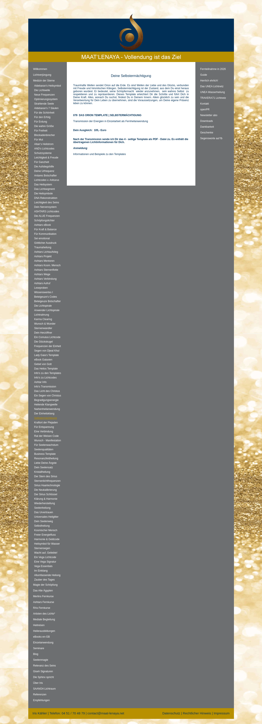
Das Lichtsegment (44, 189)
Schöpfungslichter (44, 220)
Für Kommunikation (45, 233)
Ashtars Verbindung (45, 278)
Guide (203, 74)
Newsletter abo (208, 115)
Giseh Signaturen (43, 671)
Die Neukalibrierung (45, 489)
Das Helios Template (46, 368)
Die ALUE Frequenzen (47, 215)
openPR (205, 109)
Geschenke (206, 132)
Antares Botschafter (45, 175)
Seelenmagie (40, 659)
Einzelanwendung (43, 642)
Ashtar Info (40, 382)
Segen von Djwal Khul (46, 350)
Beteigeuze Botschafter (47, 301)
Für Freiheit (40, 130)
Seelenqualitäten (43, 449)
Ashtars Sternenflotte (46, 269)
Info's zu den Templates (47, 373)
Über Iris (38, 682)
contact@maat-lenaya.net (105, 713)
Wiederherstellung (44, 503)
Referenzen (39, 694)
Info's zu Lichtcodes (45, 377)
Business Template (45, 453)
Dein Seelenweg (43, 521)
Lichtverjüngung (42, 74)
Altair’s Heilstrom (44, 144)
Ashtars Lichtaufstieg (46, 251)
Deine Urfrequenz (44, 171)
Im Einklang (41, 570)
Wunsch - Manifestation (47, 440)
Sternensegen (42, 548)
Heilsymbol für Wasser (47, 543)
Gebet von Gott (43, 364)
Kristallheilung (42, 471)
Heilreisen (39, 625)
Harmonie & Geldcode (47, 539)
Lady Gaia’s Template (46, 355)
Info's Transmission (45, 386)
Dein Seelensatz (43, 467)
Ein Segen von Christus (47, 395)
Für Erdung (40, 121)
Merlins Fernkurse (43, 596)
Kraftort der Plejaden (46, 422)
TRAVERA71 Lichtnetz (213, 97)
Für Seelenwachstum (46, 444)
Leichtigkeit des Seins (46, 202)
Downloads (206, 121)
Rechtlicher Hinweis (197, 713)
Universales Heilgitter (46, 516)
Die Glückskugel (43, 341)
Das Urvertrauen (43, 512)
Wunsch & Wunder (45, 323)
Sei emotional (42, 238)
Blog (35, 654)
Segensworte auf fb (211, 138)
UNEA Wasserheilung (212, 92)
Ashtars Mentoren (44, 260)
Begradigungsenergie (46, 400)
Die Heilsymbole (43, 193)
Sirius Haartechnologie (47, 485)
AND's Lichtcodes (44, 148)
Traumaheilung (42, 247)
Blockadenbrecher (44, 135)
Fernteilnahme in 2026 (213, 69)
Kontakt (204, 103)
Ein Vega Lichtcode (45, 557)
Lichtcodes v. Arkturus (46, 180)
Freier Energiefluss (45, 534)
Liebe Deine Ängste (45, 462)
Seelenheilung (42, 507)
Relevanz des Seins (44, 665)
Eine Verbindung (43, 431)
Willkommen (40, 69)
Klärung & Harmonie (45, 498)
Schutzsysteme (43, 153)
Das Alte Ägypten (43, 590)
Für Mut (38, 139)
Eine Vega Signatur (45, 561)
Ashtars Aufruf (42, 283)
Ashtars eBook (42, 224)
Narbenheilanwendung (47, 409)
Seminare (38, 648)
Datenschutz (171, 713)
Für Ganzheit (41, 162)
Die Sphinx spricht (43, 677)
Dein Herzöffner (43, 332)
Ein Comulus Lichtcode (47, 337)
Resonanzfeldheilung (46, 458)
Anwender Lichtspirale (47, 310)
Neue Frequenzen (44, 94)
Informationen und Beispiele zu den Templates (99, 154)
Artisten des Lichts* (44, 613)
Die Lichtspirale (43, 305)
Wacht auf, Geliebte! (45, 552)
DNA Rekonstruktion (45, 198)
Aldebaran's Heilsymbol (47, 85)
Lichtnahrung (41, 314)
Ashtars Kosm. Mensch (47, 265)
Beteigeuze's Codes (45, 296)
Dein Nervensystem (45, 206)
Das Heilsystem (43, 184)
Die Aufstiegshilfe (44, 166)
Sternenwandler (43, 328)
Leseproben (41, 287)
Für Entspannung (44, 427)
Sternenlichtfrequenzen (47, 480)
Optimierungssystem (46, 99)
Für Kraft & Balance (45, 229)
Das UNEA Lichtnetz (212, 86)
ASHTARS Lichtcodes (46, 211)
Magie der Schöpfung (45, 584)
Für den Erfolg (42, 117)
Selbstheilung (42, 525)
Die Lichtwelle (42, 90)
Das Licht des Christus (47, 391)
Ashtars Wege (42, 274)
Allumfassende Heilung (47, 575)
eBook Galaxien (43, 359)
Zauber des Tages (44, 579)
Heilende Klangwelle (46, 404)
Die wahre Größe (44, 126)
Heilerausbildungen (44, 630)
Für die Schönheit (44, 112)
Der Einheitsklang (44, 413)
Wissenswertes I (43, 292)
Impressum (221, 713)
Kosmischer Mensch (45, 530)
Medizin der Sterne (44, 80)
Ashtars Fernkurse (43, 602)
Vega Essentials (43, 566)
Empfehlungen (41, 700)
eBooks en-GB (41, 636)
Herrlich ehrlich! (209, 80)
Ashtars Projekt (43, 256)
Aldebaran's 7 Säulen (46, 108)
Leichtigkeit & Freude (46, 157)
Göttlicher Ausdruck (45, 242)
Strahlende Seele (44, 103)
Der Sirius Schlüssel (45, 494)
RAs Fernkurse (41, 607)
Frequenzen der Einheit (47, 346)
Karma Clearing (43, 319)
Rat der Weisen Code (46, 435)
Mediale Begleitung (44, 619)
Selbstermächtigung (45, 418)
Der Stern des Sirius (45, 476)
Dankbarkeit (207, 126)
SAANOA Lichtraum (44, 688)
